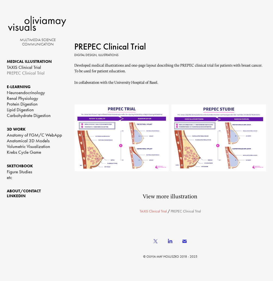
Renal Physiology (22, 98)
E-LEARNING (19, 86)
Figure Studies (19, 171)
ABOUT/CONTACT (24, 191)
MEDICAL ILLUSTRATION (29, 61)
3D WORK (16, 129)
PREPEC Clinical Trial (26, 73)
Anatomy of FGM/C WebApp (34, 135)
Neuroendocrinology (26, 92)
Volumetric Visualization (28, 146)
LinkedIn (16, 195)
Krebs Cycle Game (24, 152)
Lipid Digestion (20, 109)
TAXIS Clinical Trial (24, 67)
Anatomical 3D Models (28, 140)
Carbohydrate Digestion (29, 115)
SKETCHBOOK (20, 165)
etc (9, 177)
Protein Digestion (22, 104)
